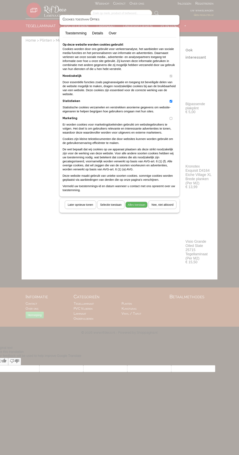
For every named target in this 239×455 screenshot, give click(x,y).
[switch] (171, 76)
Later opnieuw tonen (80, 204)
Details (97, 33)
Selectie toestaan (110, 204)
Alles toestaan (136, 204)
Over (113, 33)
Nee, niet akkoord (162, 204)
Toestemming (76, 33)
